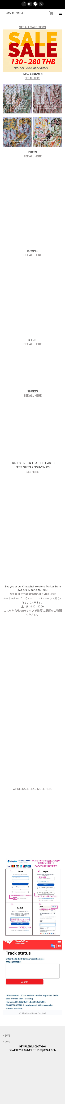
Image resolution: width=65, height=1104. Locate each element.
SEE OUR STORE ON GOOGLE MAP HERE (32, 594)
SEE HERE (32, 471)
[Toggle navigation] (60, 13)
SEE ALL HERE (32, 78)
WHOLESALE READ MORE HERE (32, 789)
